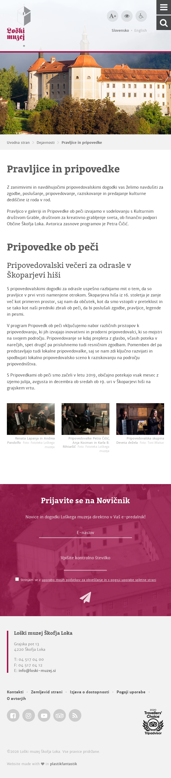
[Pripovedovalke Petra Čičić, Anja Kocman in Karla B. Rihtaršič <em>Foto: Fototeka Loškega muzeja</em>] (85, 419)
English (140, 30)
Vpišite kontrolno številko (85, 558)
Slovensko (120, 30)
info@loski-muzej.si (37, 670)
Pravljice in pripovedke (82, 142)
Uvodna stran (18, 142)
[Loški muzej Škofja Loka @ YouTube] (44, 715)
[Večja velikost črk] (112, 16)
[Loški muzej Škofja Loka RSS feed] (75, 715)
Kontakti (15, 692)
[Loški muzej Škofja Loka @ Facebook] (13, 715)
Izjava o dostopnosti (89, 692)
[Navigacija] (163, 7)
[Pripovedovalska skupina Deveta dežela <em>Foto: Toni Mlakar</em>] (140, 419)
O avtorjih (16, 698)
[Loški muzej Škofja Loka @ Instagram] (28, 715)
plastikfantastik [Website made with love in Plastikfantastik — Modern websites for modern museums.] (63, 764)
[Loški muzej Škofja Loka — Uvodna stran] (19, 25)
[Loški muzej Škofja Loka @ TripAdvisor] (59, 715)
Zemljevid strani (46, 692)
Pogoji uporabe (131, 692)
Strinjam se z (88, 580)
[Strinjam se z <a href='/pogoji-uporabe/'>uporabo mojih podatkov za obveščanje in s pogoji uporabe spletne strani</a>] (17, 579)
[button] (85, 597)
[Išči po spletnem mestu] (163, 22)
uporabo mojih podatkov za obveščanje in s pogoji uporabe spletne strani (99, 580)
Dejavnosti (46, 142)
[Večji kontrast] (127, 16)
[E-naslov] (85, 534)
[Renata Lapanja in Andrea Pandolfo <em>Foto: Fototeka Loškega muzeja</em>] (31, 419)
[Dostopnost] (141, 16)
